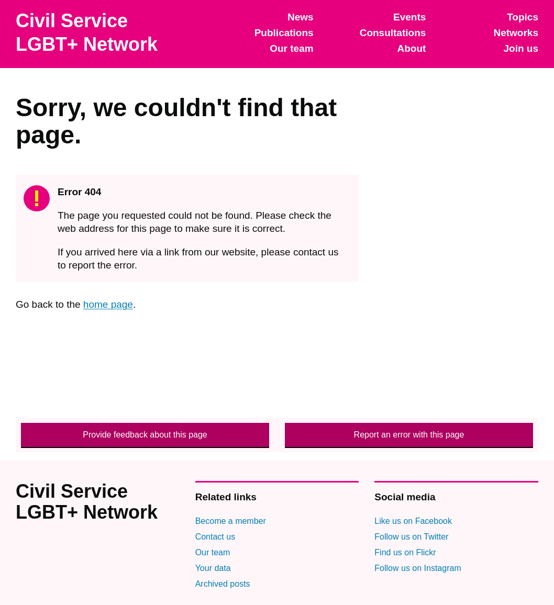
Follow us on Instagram (417, 568)
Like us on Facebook (413, 521)
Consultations (393, 32)
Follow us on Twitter (411, 536)
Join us (520, 48)
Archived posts (222, 583)
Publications (284, 32)
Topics (522, 17)
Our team (291, 48)
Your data (213, 568)
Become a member (230, 521)
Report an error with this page (409, 434)
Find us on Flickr (405, 552)
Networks (515, 32)
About (411, 48)
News (300, 17)
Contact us (215, 536)
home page (108, 304)
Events (409, 17)
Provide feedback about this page (145, 434)
